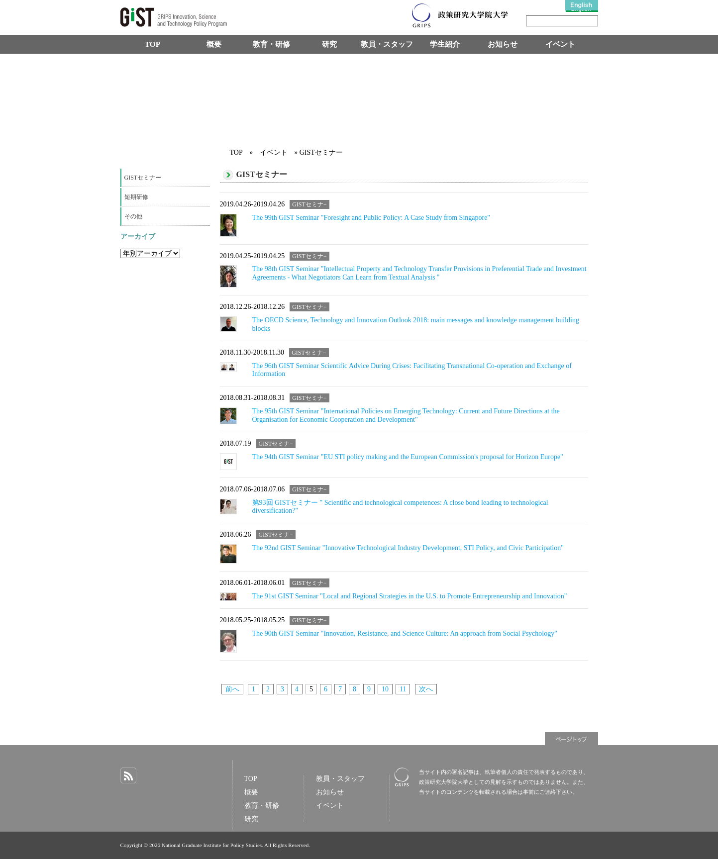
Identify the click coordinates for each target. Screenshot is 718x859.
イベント (560, 44)
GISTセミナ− (309, 204)
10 (385, 689)
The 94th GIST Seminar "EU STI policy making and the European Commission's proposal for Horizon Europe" (407, 457)
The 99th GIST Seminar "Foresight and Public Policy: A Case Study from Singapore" (371, 217)
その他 (133, 216)
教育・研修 (271, 44)
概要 (213, 44)
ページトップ (571, 738)
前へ (232, 689)
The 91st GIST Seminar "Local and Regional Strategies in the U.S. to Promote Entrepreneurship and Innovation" (409, 596)
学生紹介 (445, 44)
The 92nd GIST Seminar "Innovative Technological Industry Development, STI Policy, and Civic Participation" (408, 548)
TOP (152, 44)
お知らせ (502, 44)
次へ (426, 689)
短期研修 (136, 196)
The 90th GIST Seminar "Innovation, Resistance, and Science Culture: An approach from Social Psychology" (404, 633)
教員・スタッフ (387, 44)
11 (403, 689)
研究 (329, 44)
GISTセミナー (143, 177)
